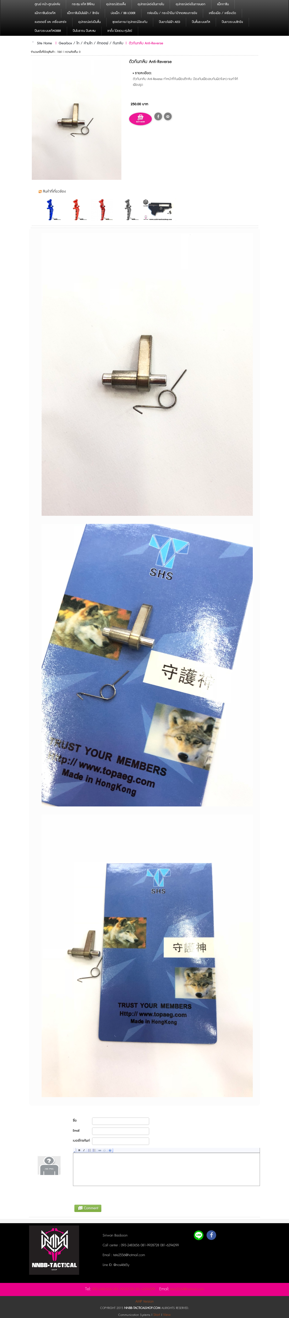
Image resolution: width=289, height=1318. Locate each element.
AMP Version (144, 1301)
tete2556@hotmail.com (128, 1255)
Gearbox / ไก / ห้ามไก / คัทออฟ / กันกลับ (91, 43)
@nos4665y (120, 1265)
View (167, 1314)
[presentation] (102, 1194)
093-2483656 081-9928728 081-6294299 (150, 1245)
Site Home (44, 43)
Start (156, 1314)
